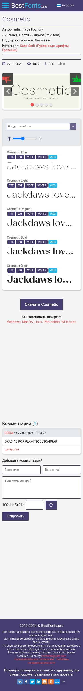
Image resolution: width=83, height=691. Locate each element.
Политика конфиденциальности (48, 661)
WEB (53, 157)
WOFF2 (41, 157)
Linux (38, 322)
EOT (19, 157)
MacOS (27, 322)
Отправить (15, 516)
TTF (11, 157)
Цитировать (12, 449)
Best (29, 5)
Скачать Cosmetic (41, 304)
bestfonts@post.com (53, 656)
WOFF (29, 157)
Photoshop (52, 322)
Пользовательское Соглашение (34, 659)
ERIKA (9, 433)
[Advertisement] (41, 370)
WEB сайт (68, 322)
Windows (14, 322)
